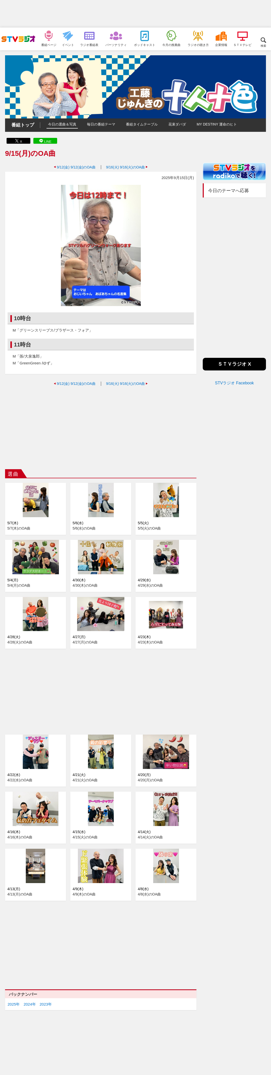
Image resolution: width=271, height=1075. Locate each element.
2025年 (14, 1004)
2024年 (30, 1004)
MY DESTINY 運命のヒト (217, 124)
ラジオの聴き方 (198, 45)
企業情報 (221, 45)
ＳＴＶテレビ (242, 45)
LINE (48, 141)
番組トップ (22, 125)
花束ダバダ (177, 124)
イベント (68, 45)
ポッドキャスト (144, 45)
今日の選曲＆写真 (62, 124)
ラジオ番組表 (89, 45)
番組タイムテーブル (142, 124)
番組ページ (48, 45)
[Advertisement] (135, 14)
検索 (263, 45)
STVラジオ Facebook (234, 383)
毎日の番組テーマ (101, 124)
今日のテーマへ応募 (228, 190)
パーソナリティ (116, 45)
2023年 (46, 1004)
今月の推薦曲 (171, 45)
